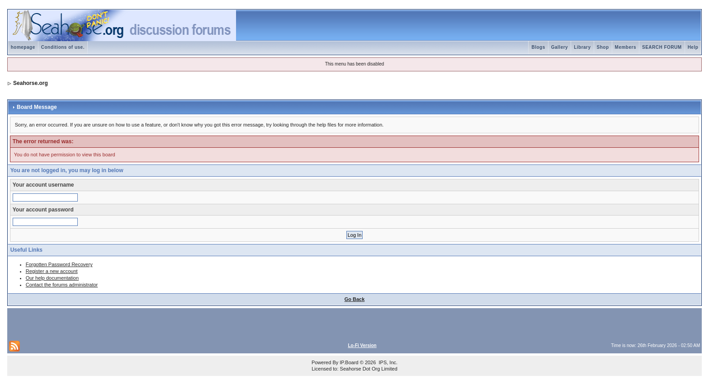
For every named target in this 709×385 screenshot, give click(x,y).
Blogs (538, 47)
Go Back (355, 299)
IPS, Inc (387, 362)
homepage (23, 47)
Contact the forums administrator (62, 284)
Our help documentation (52, 278)
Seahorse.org (30, 83)
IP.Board (349, 362)
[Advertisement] (115, 323)
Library (582, 47)
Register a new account (52, 271)
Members (625, 47)
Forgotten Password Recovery (59, 264)
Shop (603, 47)
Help (693, 47)
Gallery (559, 47)
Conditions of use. (63, 47)
